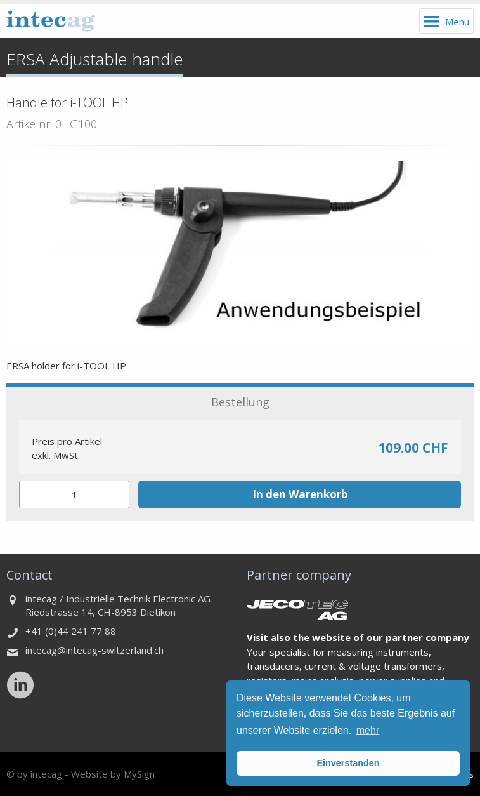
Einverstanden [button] (347, 763)
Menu (457, 21)
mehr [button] (367, 730)
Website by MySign (113, 773)
